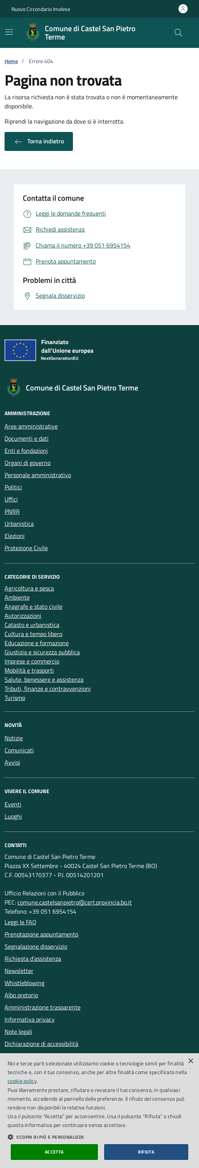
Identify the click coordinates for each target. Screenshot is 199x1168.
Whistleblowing (24, 982)
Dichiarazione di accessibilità (41, 1043)
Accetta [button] (54, 1151)
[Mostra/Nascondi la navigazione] (9, 31)
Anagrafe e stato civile (33, 606)
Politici (13, 487)
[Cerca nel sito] (178, 33)
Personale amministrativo (38, 474)
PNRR (12, 511)
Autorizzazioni (23, 615)
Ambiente (17, 597)
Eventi (13, 804)
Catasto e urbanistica (32, 624)
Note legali (18, 1031)
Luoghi (13, 816)
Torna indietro (39, 141)
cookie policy (22, 1081)
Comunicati (19, 750)
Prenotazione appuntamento (41, 934)
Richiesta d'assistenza (33, 958)
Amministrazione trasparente (43, 1007)
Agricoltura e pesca (29, 588)
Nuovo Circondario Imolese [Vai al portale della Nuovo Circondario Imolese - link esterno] (40, 9)
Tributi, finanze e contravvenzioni (48, 688)
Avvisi (12, 762)
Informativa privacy (30, 1019)
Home (11, 61)
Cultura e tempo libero (33, 633)
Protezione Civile (26, 547)
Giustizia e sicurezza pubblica (42, 652)
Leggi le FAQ (20, 922)
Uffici (11, 499)
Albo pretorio (21, 995)
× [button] (190, 1061)
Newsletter (19, 970)
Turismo (15, 697)
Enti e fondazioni (26, 450)
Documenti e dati (27, 438)
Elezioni (15, 535)
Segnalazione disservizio (36, 946)
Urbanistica (19, 523)
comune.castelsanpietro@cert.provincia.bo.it (74, 902)
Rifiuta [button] (146, 1151)
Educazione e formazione (37, 642)
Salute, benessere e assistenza (44, 679)
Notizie (14, 738)
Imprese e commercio (32, 661)
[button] (99, 1137)
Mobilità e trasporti (29, 670)
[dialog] (99, 1110)
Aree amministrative (31, 426)
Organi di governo (28, 462)
